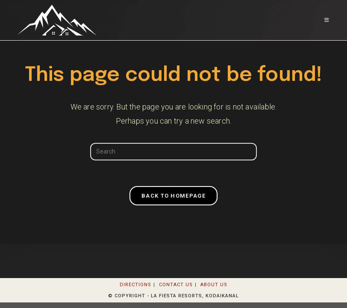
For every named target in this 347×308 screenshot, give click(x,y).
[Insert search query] (173, 151)
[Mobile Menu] (326, 20)
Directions (135, 284)
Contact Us (176, 284)
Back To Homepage (173, 195)
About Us (213, 284)
